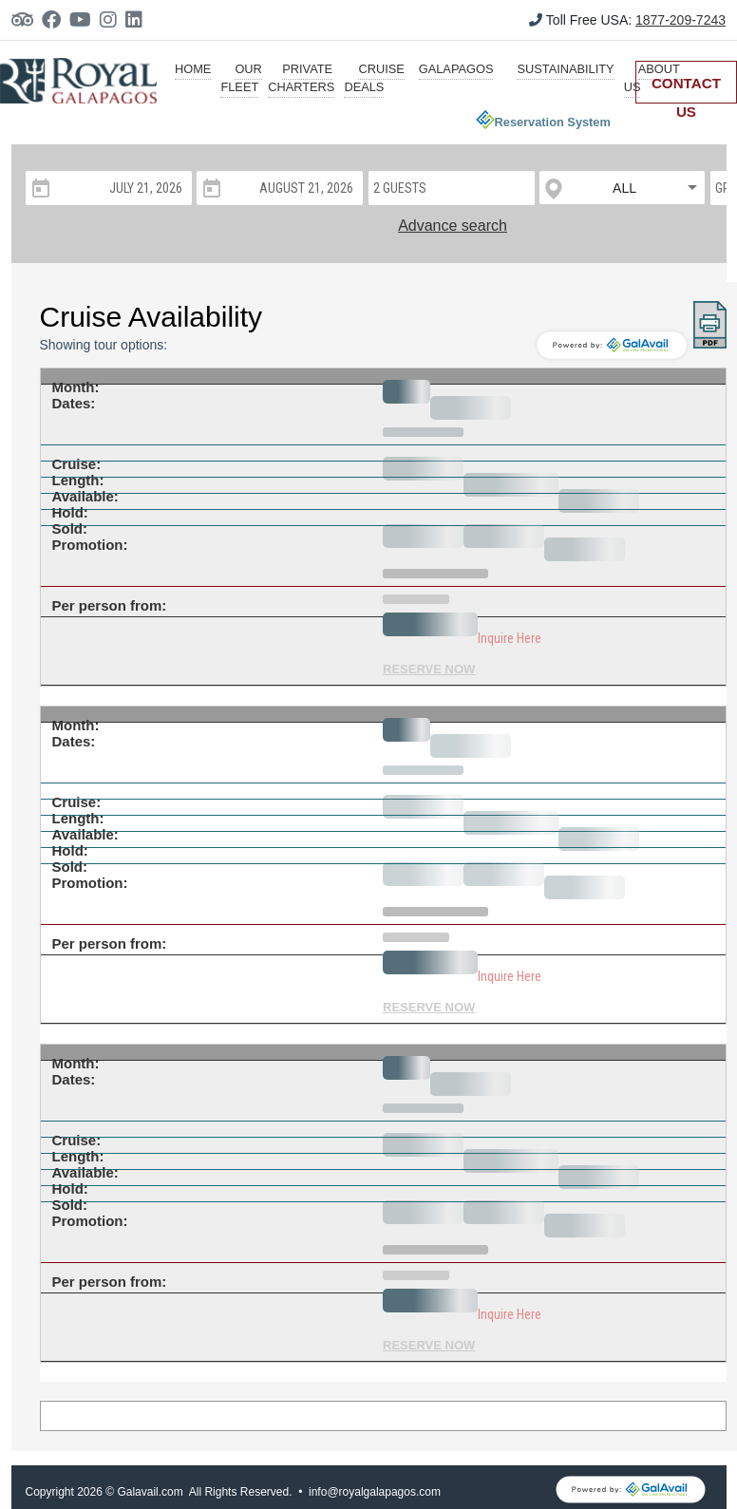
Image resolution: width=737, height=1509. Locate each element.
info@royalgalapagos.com (375, 1492)
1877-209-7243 (680, 20)
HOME (193, 69)
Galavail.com (149, 1492)
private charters (301, 78)
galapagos (456, 69)
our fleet (240, 78)
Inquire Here (509, 638)
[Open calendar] (38, 188)
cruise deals (374, 78)
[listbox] (623, 188)
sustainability (565, 69)
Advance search (452, 225)
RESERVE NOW (429, 669)
